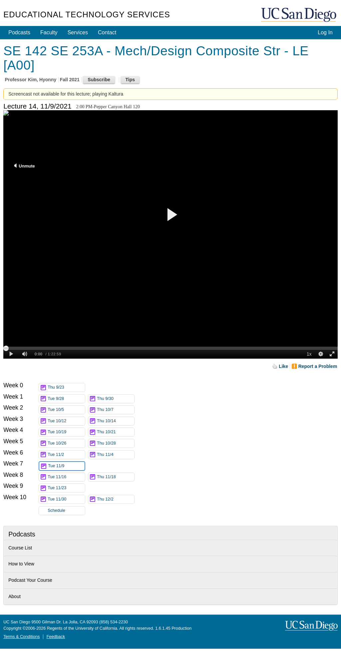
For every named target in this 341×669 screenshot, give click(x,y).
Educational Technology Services (86, 14)
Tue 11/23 (66, 488)
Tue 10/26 (66, 443)
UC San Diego (299, 15)
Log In (325, 32)
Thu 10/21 (115, 432)
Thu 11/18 (115, 477)
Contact (107, 32)
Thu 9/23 (66, 387)
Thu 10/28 (115, 443)
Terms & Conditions (21, 636)
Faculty (49, 32)
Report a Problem (317, 366)
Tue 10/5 (66, 410)
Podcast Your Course (30, 580)
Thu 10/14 (115, 421)
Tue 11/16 (66, 477)
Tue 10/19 (66, 432)
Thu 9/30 (115, 399)
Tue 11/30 (66, 499)
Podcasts (19, 32)
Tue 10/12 (66, 421)
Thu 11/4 (115, 455)
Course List (20, 547)
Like (283, 366)
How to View (21, 563)
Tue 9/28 (66, 399)
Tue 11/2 (66, 455)
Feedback (56, 636)
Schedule (56, 510)
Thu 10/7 (115, 410)
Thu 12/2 (115, 499)
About (14, 596)
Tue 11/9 (66, 466)
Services (78, 32)
